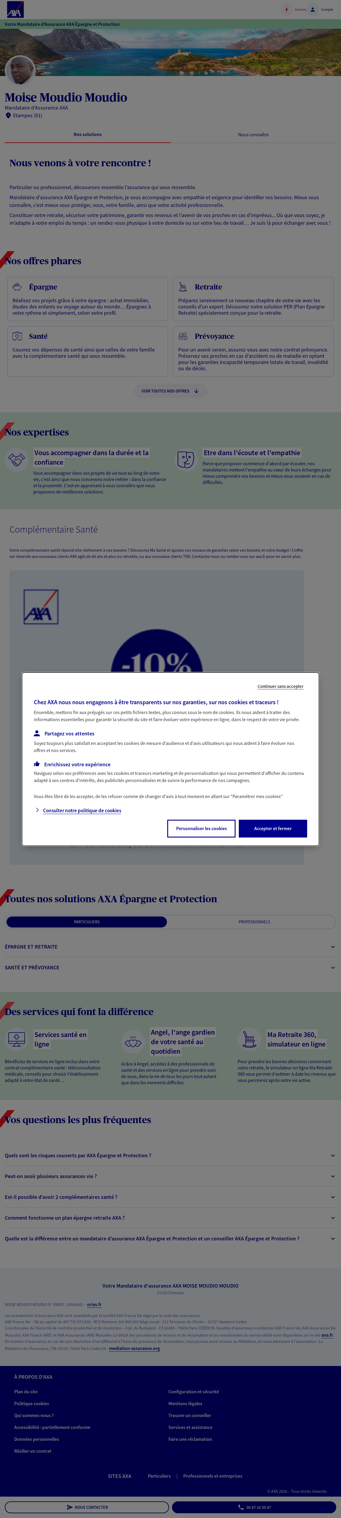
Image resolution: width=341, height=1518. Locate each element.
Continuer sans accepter (281, 686)
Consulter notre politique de (82, 810)
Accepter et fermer (273, 828)
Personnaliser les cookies (201, 828)
